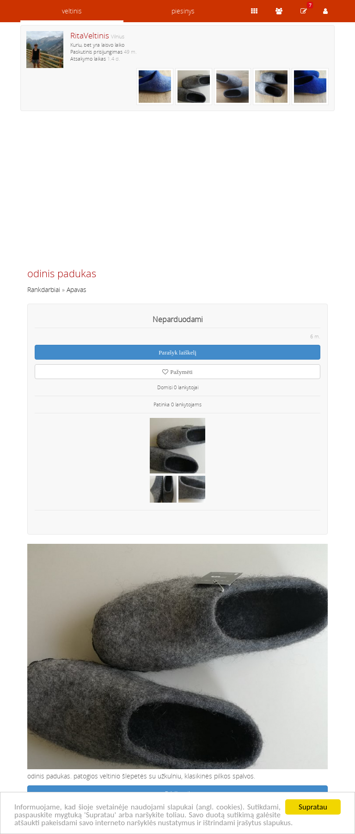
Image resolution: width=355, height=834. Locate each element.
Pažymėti (177, 372)
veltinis (72, 10)
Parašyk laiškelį (177, 352)
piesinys (183, 10)
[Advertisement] (177, 193)
